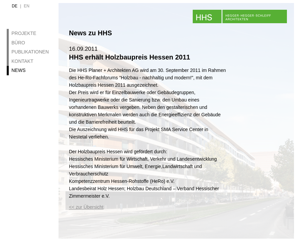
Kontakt (22, 61)
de (14, 6)
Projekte (23, 33)
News (18, 70)
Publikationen (30, 51)
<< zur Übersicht (86, 207)
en (27, 6)
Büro (18, 42)
